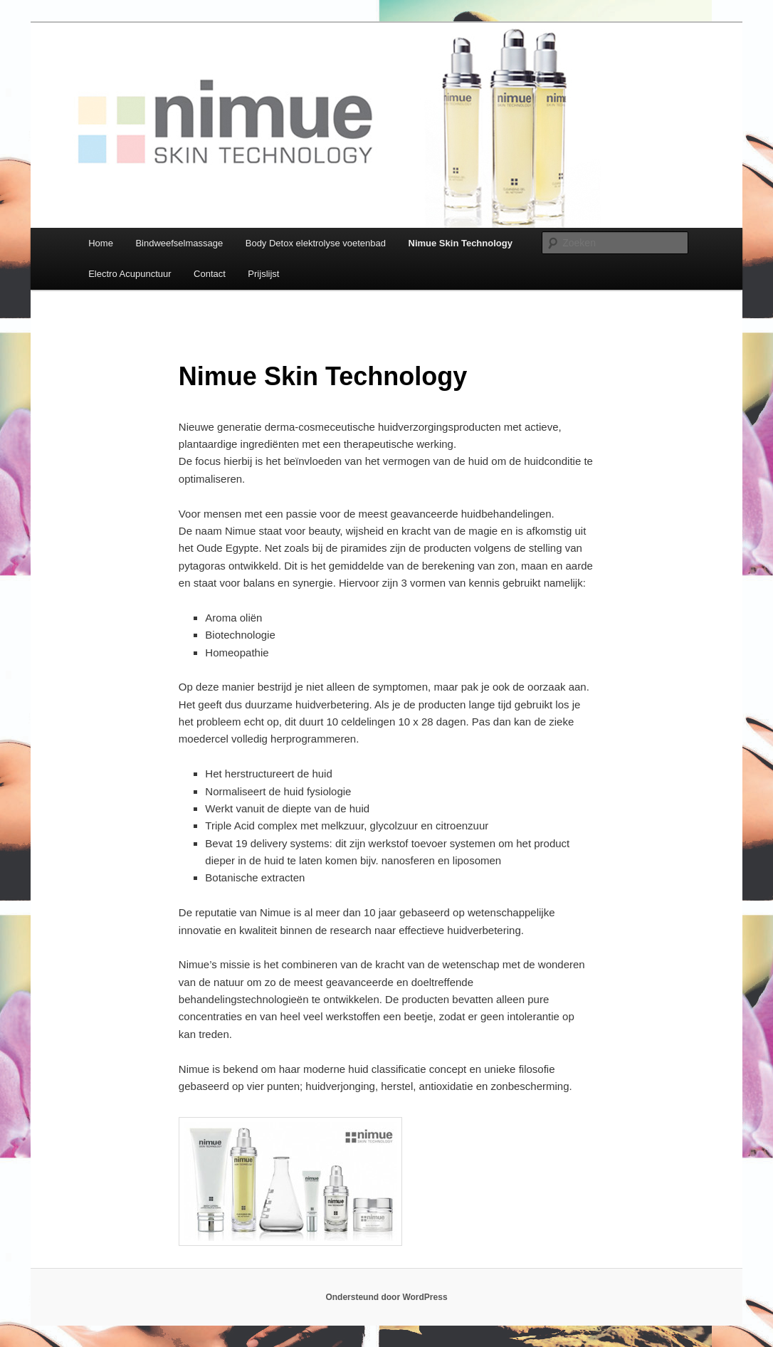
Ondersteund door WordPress (386, 1297)
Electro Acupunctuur (129, 273)
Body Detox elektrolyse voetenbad (316, 243)
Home (100, 243)
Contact (210, 273)
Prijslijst (263, 273)
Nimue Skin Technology (460, 243)
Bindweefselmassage (179, 243)
